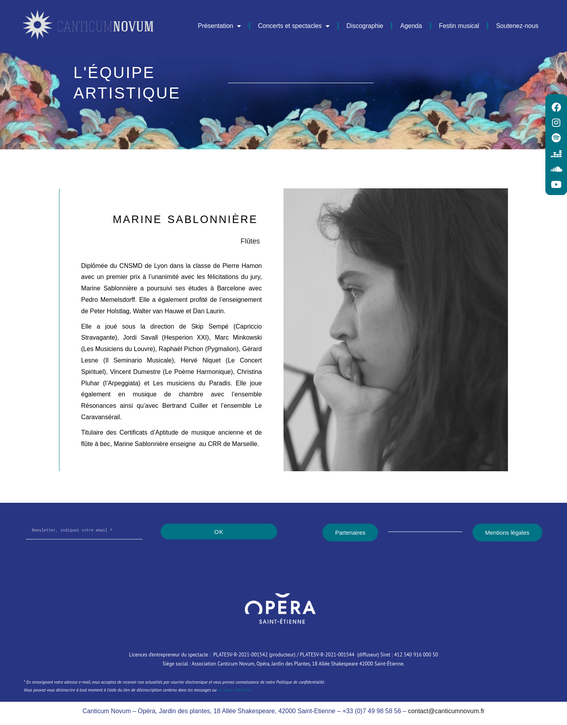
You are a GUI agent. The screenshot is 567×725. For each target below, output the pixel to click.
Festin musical (459, 25)
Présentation (219, 26)
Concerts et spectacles (294, 26)
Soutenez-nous (517, 25)
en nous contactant (235, 690)
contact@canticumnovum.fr (446, 711)
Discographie (364, 25)
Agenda (411, 25)
